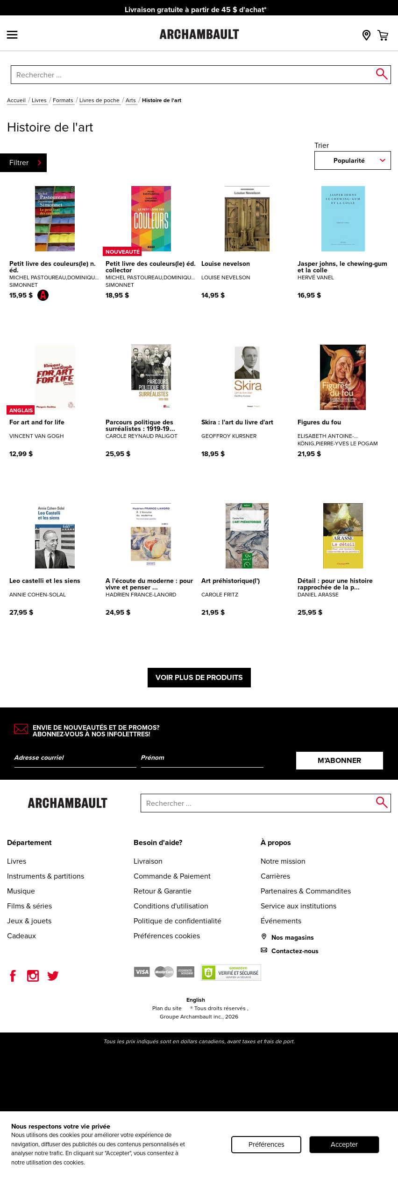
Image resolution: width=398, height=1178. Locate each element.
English (195, 1000)
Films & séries (29, 906)
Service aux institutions (298, 906)
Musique (21, 891)
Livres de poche (100, 100)
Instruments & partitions (45, 876)
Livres (40, 100)
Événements (281, 920)
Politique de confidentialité (177, 920)
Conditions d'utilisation (171, 906)
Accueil (17, 100)
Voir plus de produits (199, 677)
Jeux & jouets (29, 920)
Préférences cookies (167, 935)
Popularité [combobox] (349, 161)
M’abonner (339, 760)
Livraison (148, 861)
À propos (276, 842)
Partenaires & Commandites (306, 891)
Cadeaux (21, 935)
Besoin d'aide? (158, 842)
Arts (131, 100)
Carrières (275, 876)
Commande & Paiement (172, 876)
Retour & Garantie (163, 891)
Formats (64, 100)
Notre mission (283, 861)
